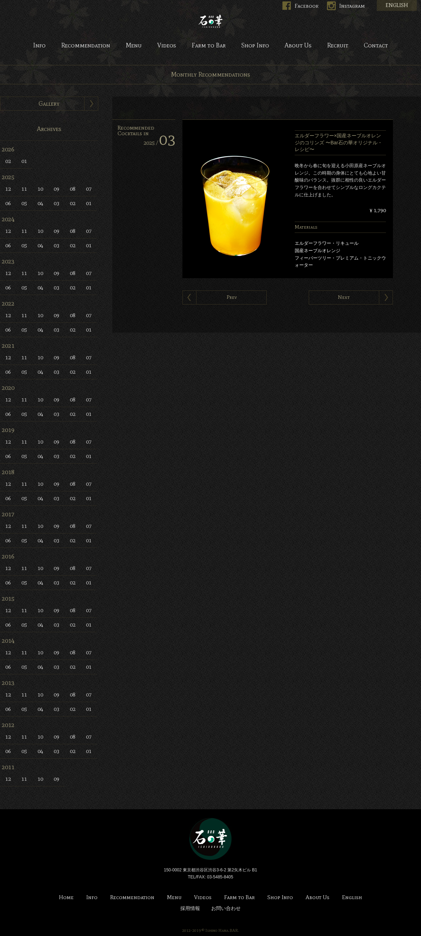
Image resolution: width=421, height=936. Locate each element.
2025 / (159, 142)
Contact (376, 45)
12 (8, 188)
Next (344, 297)
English (352, 898)
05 (24, 203)
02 (8, 161)
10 (40, 188)
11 (24, 188)
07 (89, 188)
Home (66, 898)
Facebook (307, 5)
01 (24, 161)
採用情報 (190, 908)
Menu (134, 45)
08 (72, 188)
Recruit (337, 45)
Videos (166, 45)
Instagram (352, 5)
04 (40, 203)
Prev (232, 297)
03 (56, 203)
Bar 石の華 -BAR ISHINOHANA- (210, 21)
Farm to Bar (209, 45)
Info (39, 45)
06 (8, 203)
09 (56, 188)
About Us (298, 45)
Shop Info (255, 45)
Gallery (49, 103)
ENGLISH (397, 5)
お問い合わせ (226, 908)
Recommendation (85, 45)
